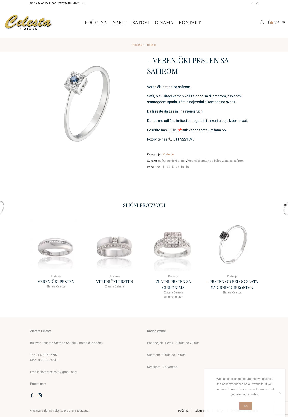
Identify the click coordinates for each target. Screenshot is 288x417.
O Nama (164, 22)
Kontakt (190, 22)
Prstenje (150, 44)
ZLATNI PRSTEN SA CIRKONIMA (173, 284)
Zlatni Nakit (202, 410)
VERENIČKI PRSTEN (56, 281)
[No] (280, 393)
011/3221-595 (77, 3)
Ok (245, 405)
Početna (96, 22)
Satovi (140, 22)
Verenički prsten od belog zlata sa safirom (215, 161)
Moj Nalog (262, 22)
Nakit (119, 22)
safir (161, 161)
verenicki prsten (175, 161)
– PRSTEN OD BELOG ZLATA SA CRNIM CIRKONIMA (232, 284)
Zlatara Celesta (56, 286)
